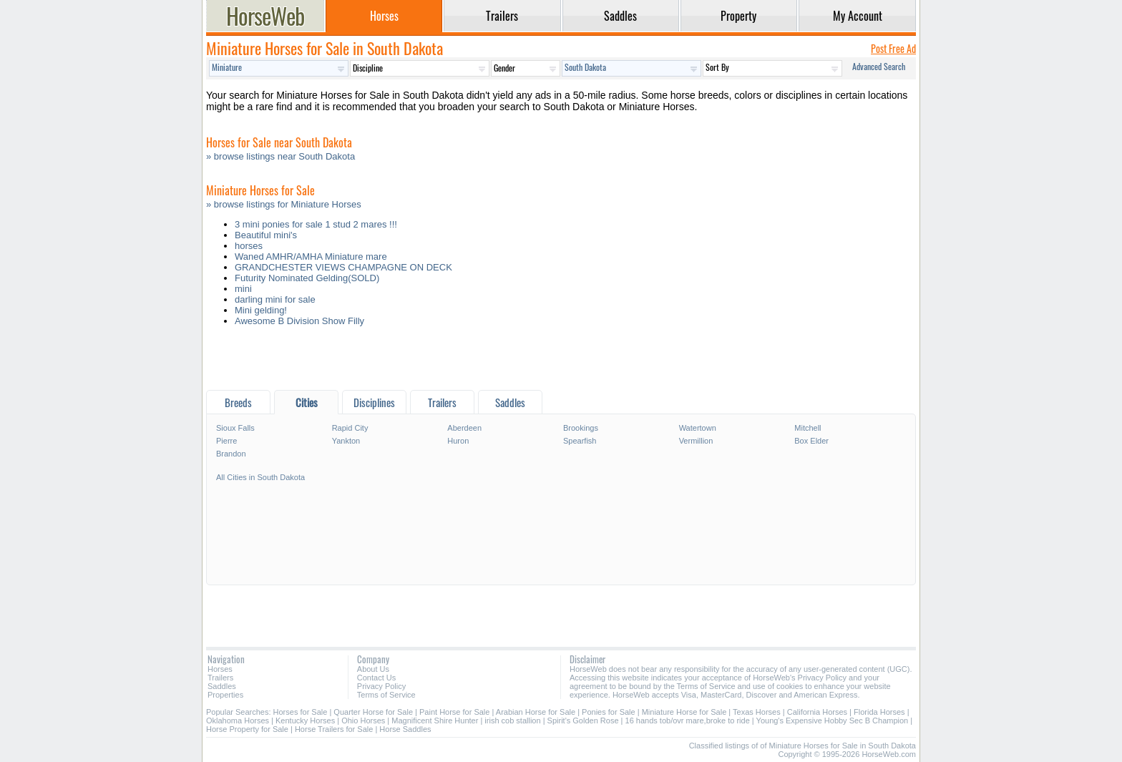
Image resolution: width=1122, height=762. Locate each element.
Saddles (222, 686)
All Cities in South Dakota (260, 477)
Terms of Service (386, 694)
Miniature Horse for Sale (684, 712)
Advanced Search (878, 66)
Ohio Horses (363, 720)
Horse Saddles (405, 729)
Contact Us (376, 677)
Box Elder (811, 440)
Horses (220, 669)
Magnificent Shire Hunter (434, 720)
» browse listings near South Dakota (280, 156)
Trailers (220, 677)
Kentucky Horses (305, 720)
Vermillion (696, 440)
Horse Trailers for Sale (334, 729)
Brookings (580, 428)
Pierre (226, 440)
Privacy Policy (381, 686)
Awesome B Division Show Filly (299, 321)
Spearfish (579, 440)
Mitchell (807, 428)
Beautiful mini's (266, 235)
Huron (458, 440)
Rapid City (350, 428)
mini (243, 288)
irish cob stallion (512, 720)
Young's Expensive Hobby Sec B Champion (832, 720)
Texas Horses (757, 712)
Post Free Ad (893, 48)
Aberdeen (464, 428)
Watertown (697, 428)
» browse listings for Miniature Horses (283, 204)
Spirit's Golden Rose (583, 720)
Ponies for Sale (608, 712)
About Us (373, 669)
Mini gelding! (261, 310)
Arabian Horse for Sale (535, 712)
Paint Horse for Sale (454, 712)
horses (249, 245)
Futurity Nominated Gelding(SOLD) (307, 278)
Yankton (346, 440)
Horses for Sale (300, 712)
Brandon (231, 453)
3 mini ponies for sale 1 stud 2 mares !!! (316, 224)
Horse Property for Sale (247, 729)
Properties (225, 694)
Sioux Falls (235, 428)
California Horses (817, 712)
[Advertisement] (561, 361)
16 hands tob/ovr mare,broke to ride (687, 720)
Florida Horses (879, 712)
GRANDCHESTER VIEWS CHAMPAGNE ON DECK (343, 267)
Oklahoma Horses (237, 720)
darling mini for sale (275, 299)
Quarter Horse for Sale (373, 712)
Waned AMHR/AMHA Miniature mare (311, 256)
